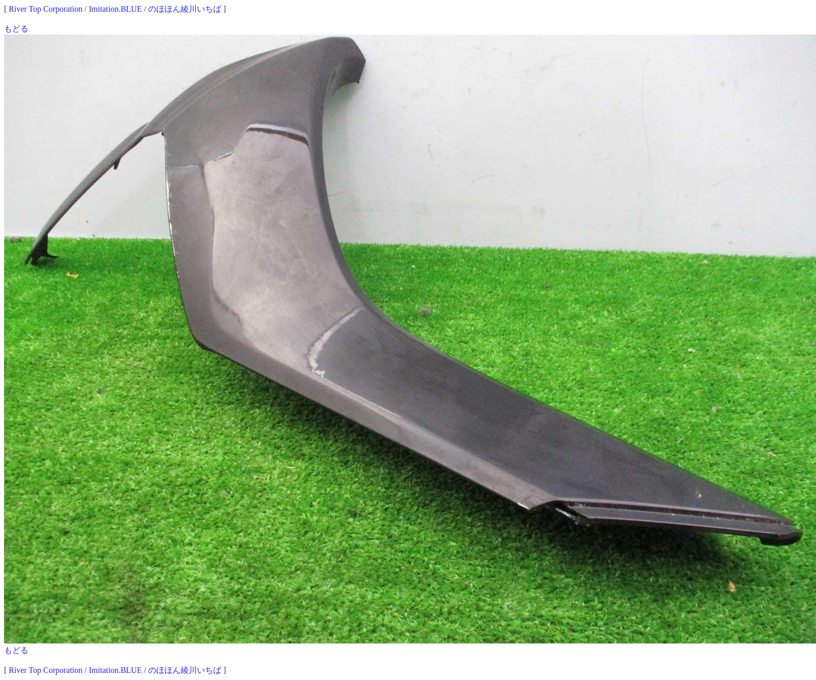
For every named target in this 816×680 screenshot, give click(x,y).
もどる (16, 28)
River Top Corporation (45, 9)
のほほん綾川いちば (184, 9)
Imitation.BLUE (115, 9)
